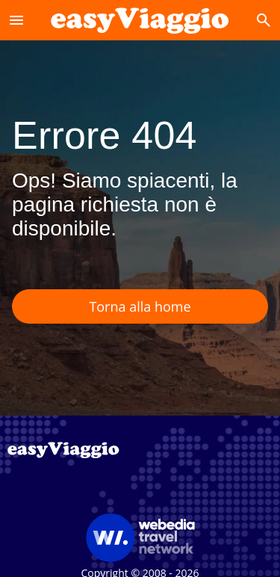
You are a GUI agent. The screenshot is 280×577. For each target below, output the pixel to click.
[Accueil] (140, 20)
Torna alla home (139, 306)
